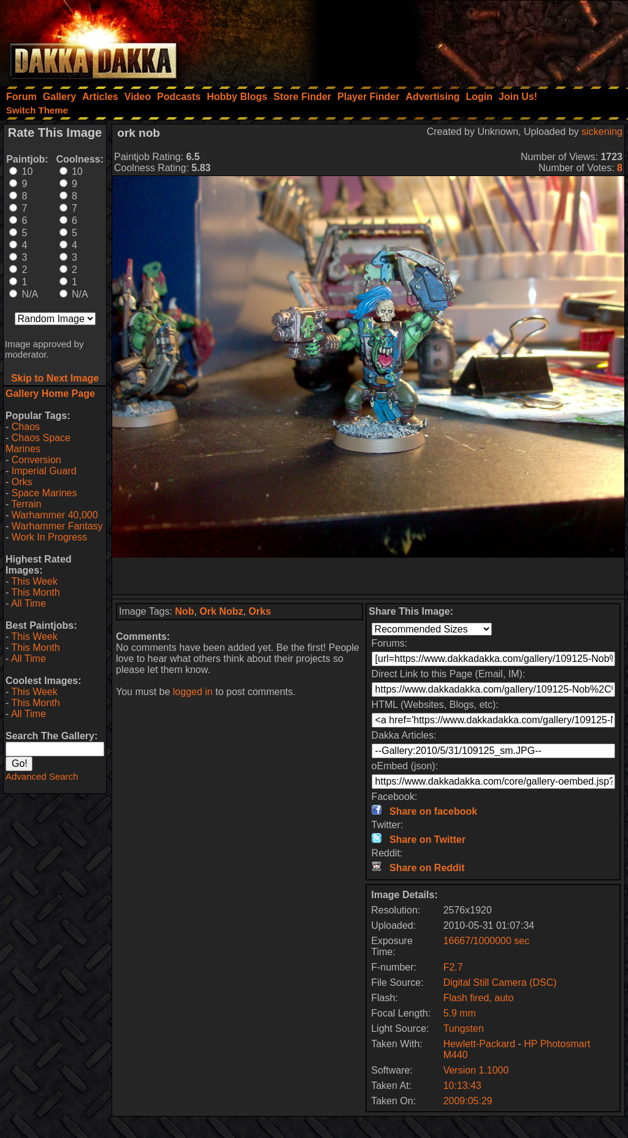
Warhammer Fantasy (57, 526)
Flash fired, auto (478, 998)
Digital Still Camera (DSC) (500, 982)
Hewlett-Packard (479, 1044)
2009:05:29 (467, 1101)
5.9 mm (459, 1013)
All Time (28, 603)
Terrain (26, 504)
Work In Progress (49, 537)
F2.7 (453, 967)
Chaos (26, 426)
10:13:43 (462, 1085)
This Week (34, 581)
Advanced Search (42, 776)
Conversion (36, 460)
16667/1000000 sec (486, 941)
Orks (22, 482)
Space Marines (44, 493)
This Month (35, 592)
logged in (193, 691)
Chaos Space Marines (38, 443)
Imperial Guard (44, 471)
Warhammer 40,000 (55, 515)
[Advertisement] (463, 39)
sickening (601, 131)
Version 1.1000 (476, 1070)
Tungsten (463, 1028)
